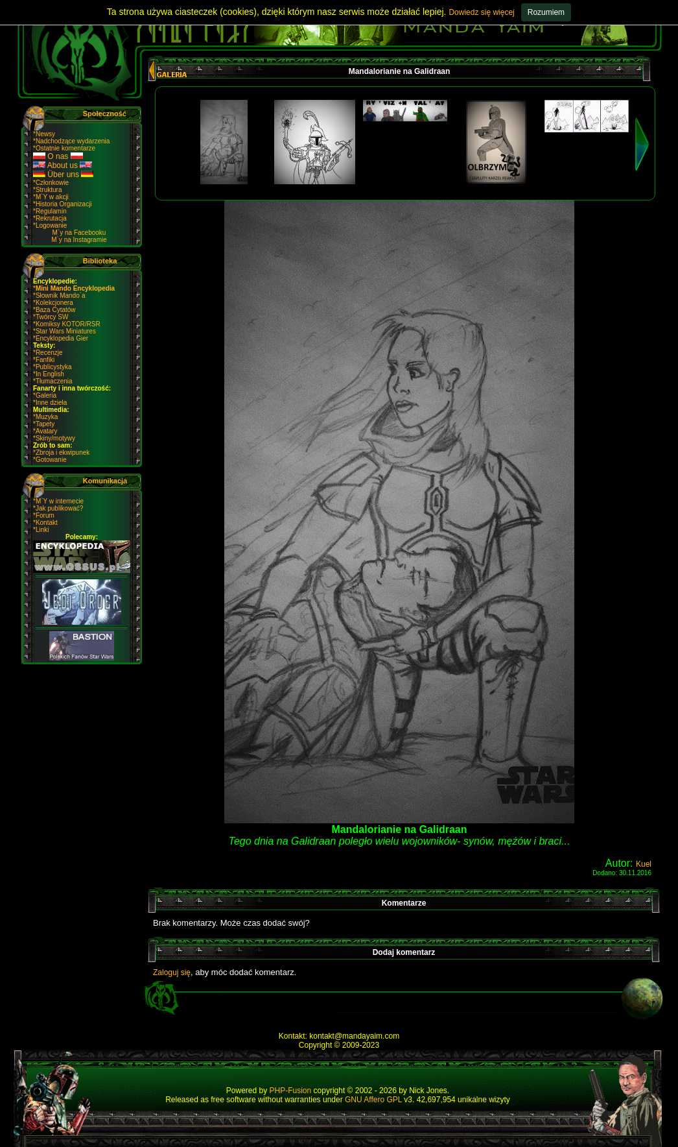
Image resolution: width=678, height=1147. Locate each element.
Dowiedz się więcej (481, 12)
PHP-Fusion (291, 1090)
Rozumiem (546, 12)
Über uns (63, 174)
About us (62, 165)
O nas (58, 156)
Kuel (643, 864)
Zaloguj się (172, 972)
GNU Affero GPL (373, 1099)
